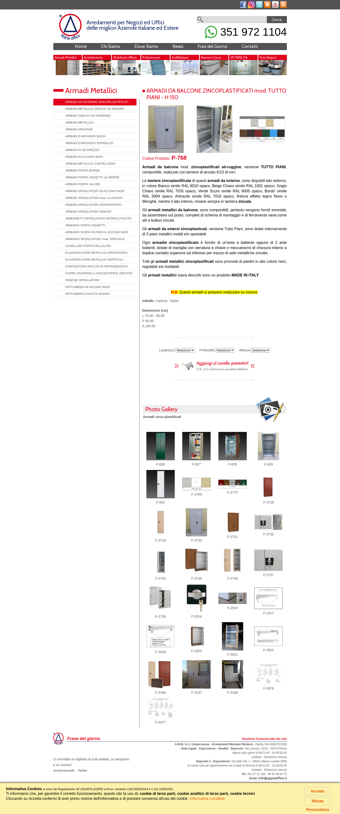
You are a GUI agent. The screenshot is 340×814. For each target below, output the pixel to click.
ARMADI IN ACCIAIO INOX (84, 157)
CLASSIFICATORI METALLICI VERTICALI (94, 259)
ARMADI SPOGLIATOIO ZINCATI (88, 211)
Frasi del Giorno (212, 46)
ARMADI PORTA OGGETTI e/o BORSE (92, 177)
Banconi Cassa (211, 57)
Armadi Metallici (66, 57)
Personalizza (317, 810)
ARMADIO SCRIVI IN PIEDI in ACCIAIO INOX (96, 232)
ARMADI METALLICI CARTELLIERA (90, 163)
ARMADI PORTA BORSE (82, 170)
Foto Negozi (268, 57)
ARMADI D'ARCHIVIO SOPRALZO (89, 143)
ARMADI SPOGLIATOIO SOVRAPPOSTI (93, 205)
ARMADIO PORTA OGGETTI (85, 225)
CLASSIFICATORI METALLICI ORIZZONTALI (96, 252)
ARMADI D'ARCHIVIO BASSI (85, 136)
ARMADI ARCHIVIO (79, 129)
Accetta (317, 791)
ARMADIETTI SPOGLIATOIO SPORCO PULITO (98, 218)
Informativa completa (207, 799)
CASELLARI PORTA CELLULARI (88, 246)
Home (81, 46)
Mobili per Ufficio (125, 57)
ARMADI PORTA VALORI (82, 184)
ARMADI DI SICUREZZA (82, 150)
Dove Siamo (146, 46)
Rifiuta (317, 801)
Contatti (250, 46)
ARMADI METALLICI (79, 122)
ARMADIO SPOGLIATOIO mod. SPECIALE (95, 239)
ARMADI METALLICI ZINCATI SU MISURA (94, 109)
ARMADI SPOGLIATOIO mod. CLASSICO (94, 198)
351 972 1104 (246, 32)
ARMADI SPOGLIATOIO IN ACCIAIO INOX (94, 191)
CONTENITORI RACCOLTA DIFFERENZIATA (96, 266)
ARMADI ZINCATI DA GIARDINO (88, 115)
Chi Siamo (110, 46)
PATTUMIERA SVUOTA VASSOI (87, 294)
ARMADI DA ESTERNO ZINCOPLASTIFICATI (96, 102)
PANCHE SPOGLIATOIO (82, 280)
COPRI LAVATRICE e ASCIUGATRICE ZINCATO (98, 273)
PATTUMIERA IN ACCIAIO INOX (87, 287)
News (177, 46)
